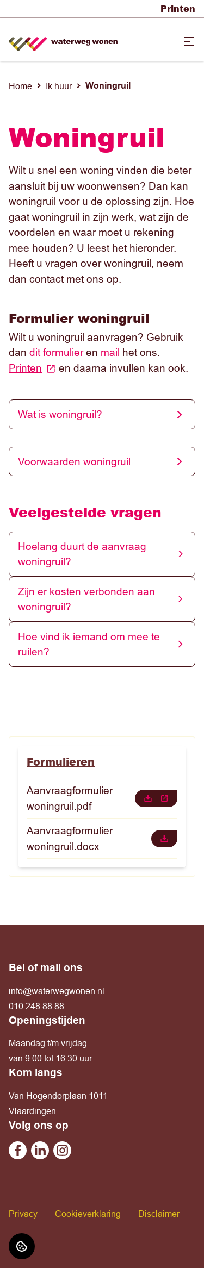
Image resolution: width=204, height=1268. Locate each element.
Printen (177, 8)
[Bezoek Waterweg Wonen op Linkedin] (40, 1150)
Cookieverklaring (88, 1214)
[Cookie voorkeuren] (22, 1246)
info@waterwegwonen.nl (56, 991)
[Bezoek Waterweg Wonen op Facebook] (18, 1150)
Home (20, 86)
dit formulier (56, 352)
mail (111, 352)
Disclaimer (159, 1214)
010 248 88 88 (36, 1006)
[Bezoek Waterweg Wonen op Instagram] (62, 1150)
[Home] (63, 39)
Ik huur (59, 86)
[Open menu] (188, 41)
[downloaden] (156, 798)
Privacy (23, 1214)
